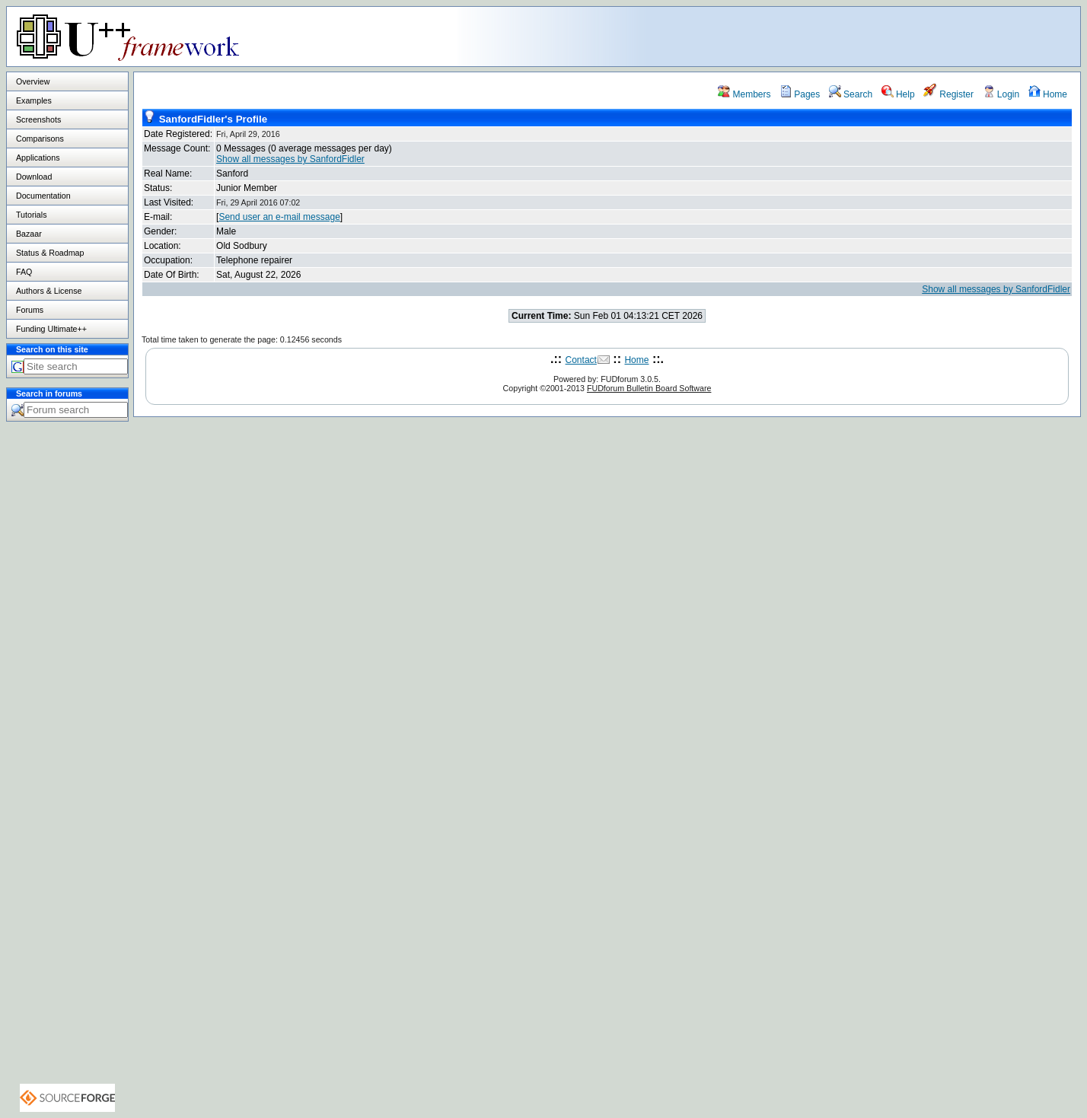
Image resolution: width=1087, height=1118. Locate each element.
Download (34, 176)
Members (744, 94)
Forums (29, 309)
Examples (34, 100)
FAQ (24, 271)
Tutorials (31, 214)
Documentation (43, 195)
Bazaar (29, 233)
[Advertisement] (890, 36)
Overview (32, 81)
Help (898, 94)
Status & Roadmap (50, 252)
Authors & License (48, 290)
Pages (799, 94)
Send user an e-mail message (278, 217)
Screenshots (38, 119)
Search (850, 94)
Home (1047, 94)
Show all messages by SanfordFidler (290, 159)
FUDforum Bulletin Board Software (649, 388)
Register (948, 94)
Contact (581, 360)
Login (1001, 94)
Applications (37, 157)
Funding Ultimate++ (51, 328)
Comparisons (40, 138)
